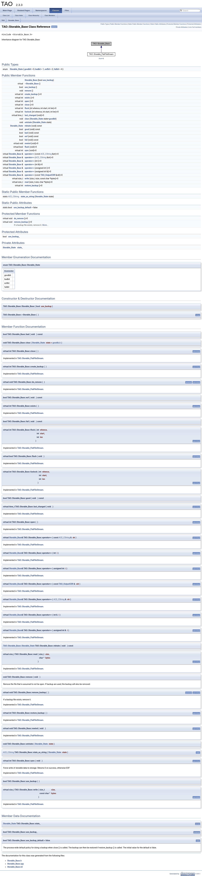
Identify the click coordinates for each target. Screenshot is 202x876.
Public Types (105, 24)
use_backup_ (14, 236)
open (27, 101)
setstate (28, 122)
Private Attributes (181, 27)
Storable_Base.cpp (15, 864)
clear (27, 119)
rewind (28, 143)
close (27, 105)
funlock (28, 112)
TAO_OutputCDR (48, 175)
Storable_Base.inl (15, 867)
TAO (3, 20)
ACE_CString (46, 154)
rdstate (28, 126)
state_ (20, 247)
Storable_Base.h (14, 861)
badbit (38, 69)
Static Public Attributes (158, 24)
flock (27, 108)
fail (26, 140)
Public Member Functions (118, 24)
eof (26, 136)
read (27, 182)
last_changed (30, 115)
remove (28, 91)
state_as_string (27, 196)
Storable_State (16, 69)
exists (27, 98)
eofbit (47, 69)
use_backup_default (22, 207)
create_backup (31, 94)
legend (101, 58)
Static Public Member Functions (138, 24)
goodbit (27, 69)
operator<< (29, 154)
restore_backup (31, 185)
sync (27, 150)
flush (27, 147)
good (27, 129)
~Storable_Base (32, 84)
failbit (56, 69)
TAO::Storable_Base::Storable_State (19, 646)
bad (26, 133)
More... (45, 225)
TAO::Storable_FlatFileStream (30, 358)
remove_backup (21, 222)
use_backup (48, 80)
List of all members (195, 27)
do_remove (19, 218)
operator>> (29, 157)
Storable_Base (13, 20)
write (27, 178)
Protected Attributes (193, 24)
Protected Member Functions (176, 24)
